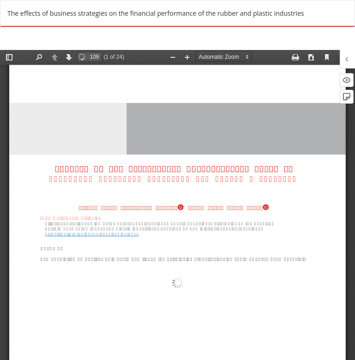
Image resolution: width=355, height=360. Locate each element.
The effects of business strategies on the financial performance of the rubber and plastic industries (155, 13)
